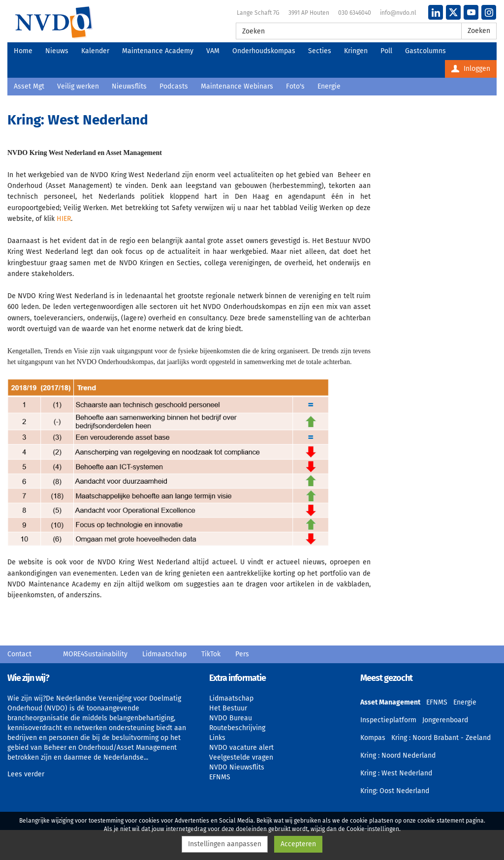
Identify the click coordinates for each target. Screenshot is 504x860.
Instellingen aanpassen (224, 844)
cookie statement (440, 820)
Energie (329, 86)
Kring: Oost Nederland (394, 791)
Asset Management (390, 702)
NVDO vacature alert (241, 747)
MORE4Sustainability (95, 654)
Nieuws (56, 51)
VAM (213, 51)
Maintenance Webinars (237, 86)
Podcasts (173, 86)
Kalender (95, 51)
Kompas (372, 738)
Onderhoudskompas (263, 51)
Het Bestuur (228, 708)
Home (23, 51)
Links (217, 738)
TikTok (210, 654)
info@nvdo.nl (398, 12)
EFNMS (219, 777)
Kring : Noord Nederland (398, 755)
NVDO (53, 22)
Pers (242, 654)
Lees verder (25, 774)
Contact (19, 654)
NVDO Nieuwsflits (236, 767)
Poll (386, 51)
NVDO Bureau (230, 718)
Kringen (356, 51)
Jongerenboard (445, 720)
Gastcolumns (425, 51)
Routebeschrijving (237, 728)
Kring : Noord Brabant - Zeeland (441, 738)
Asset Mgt (29, 86)
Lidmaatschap (164, 654)
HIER (64, 219)
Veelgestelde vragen (241, 757)
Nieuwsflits (129, 86)
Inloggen (470, 68)
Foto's (295, 86)
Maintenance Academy (157, 51)
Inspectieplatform (388, 720)
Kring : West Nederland (396, 773)
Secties (319, 51)
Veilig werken (78, 86)
